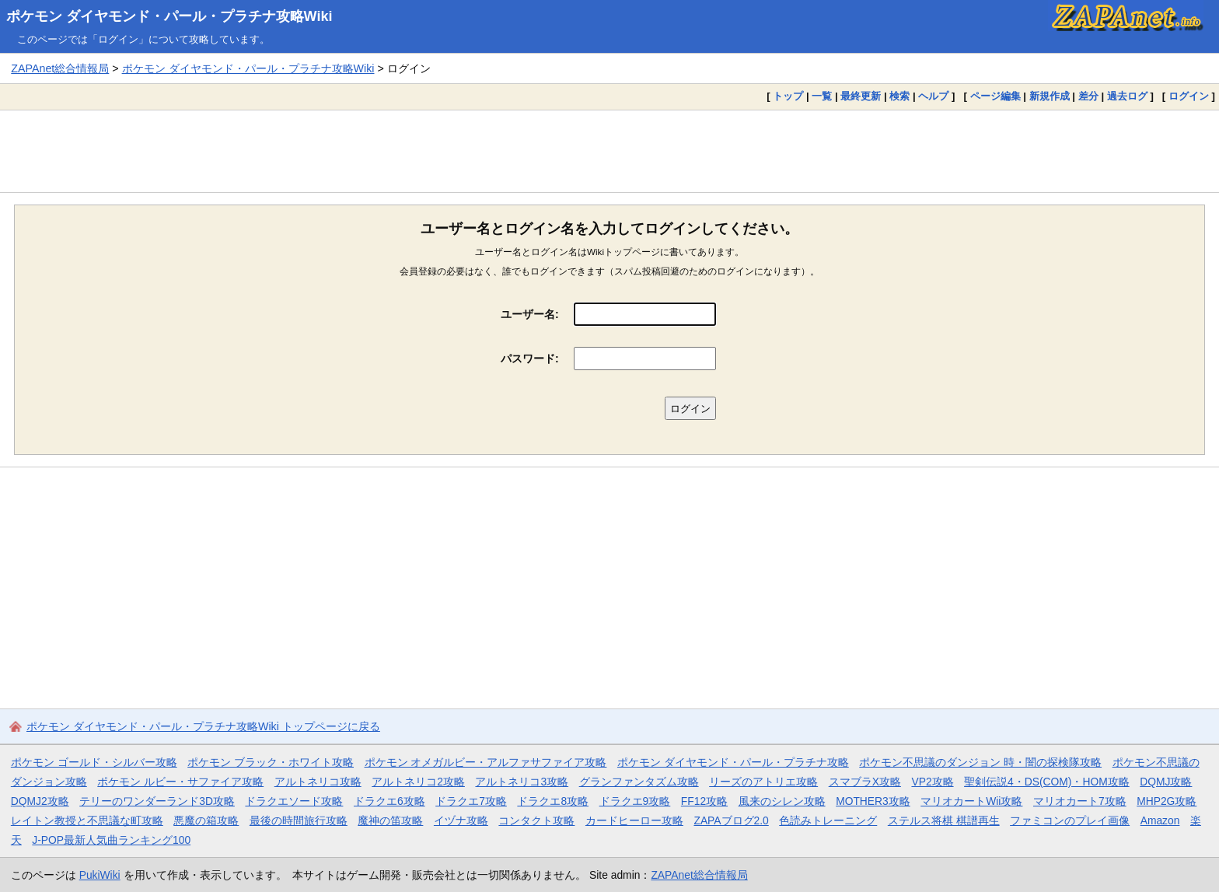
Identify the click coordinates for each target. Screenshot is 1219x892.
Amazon (1160, 820)
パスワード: (530, 358)
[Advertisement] (609, 151)
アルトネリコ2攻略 (418, 781)
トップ (788, 96)
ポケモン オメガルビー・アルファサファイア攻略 (486, 762)
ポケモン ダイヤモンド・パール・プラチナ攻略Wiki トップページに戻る (203, 726)
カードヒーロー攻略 (634, 820)
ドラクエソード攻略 (294, 801)
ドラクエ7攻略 (471, 801)
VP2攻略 (932, 781)
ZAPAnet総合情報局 (60, 68)
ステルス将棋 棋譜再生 (944, 820)
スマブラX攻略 (865, 781)
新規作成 (1049, 96)
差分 (1088, 96)
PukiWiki (100, 875)
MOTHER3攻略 (873, 801)
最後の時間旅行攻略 (299, 820)
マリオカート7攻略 (1079, 801)
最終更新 (860, 96)
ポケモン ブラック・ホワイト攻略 (270, 762)
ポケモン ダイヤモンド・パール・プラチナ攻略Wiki (169, 16)
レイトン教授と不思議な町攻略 (87, 820)
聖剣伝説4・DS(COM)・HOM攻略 (1047, 781)
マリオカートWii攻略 (971, 801)
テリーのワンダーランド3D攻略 (157, 801)
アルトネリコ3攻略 (521, 781)
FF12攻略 (704, 801)
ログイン (1188, 96)
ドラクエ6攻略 (389, 801)
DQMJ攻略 (1166, 781)
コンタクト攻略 (536, 820)
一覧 (822, 96)
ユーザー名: (530, 314)
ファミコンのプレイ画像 (1070, 820)
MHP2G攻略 (1166, 801)
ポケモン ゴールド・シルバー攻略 (94, 762)
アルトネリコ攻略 (318, 781)
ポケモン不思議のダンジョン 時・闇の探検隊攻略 (980, 762)
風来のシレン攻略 (782, 801)
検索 (899, 96)
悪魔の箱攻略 (206, 820)
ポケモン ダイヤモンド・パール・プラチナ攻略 (733, 762)
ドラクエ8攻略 (553, 801)
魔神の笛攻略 (390, 820)
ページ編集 (995, 96)
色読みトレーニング (828, 820)
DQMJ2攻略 (40, 801)
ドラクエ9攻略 (635, 801)
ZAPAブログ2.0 (730, 820)
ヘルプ (933, 96)
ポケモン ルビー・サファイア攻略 (180, 781)
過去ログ (1127, 96)
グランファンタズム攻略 (639, 781)
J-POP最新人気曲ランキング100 (111, 840)
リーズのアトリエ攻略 (763, 781)
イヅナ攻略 (461, 820)
